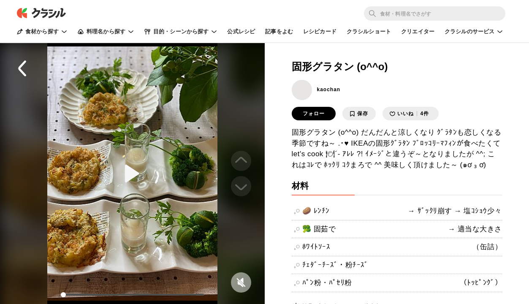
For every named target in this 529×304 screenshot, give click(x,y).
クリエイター (417, 31)
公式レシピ (241, 31)
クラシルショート (369, 31)
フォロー (314, 114)
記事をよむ (279, 31)
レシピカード (319, 31)
